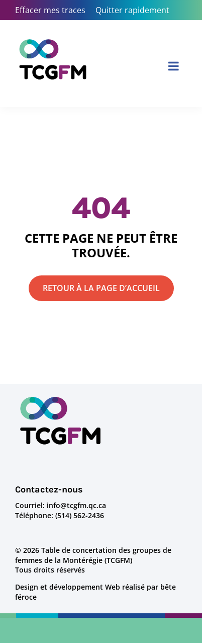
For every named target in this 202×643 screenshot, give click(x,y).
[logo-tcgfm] (60, 398)
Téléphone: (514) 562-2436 (59, 515)
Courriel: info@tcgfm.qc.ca (60, 505)
